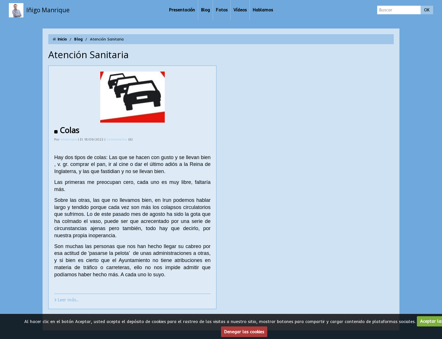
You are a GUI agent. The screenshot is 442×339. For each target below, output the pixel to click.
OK (427, 10)
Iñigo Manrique (48, 10)
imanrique (69, 139)
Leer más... (68, 300)
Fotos (222, 10)
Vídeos (240, 10)
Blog (205, 10)
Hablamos (263, 10)
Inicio (62, 39)
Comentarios (117, 139)
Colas (69, 130)
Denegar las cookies (244, 331)
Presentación (182, 10)
